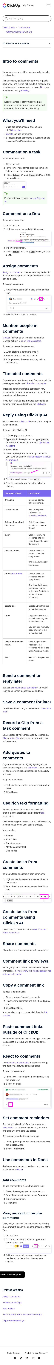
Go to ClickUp (13, 1353)
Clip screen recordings (13, 1320)
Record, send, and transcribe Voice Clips (22, 1314)
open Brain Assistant (31, 341)
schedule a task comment (23, 688)
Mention (6, 338)
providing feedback (37, 515)
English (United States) (36, 1353)
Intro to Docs (9, 1308)
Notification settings (12, 1302)
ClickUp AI (25, 421)
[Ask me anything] (27, 18)
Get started (24, 27)
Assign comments (11, 1296)
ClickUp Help (9, 27)
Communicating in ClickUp (19, 32)
